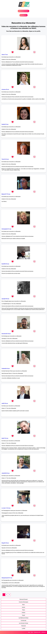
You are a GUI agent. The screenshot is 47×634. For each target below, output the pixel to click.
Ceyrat (23, 615)
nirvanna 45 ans (5, 89)
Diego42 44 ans (5, 543)
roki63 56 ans (5, 403)
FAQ (29, 632)
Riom (23, 604)
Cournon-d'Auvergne (23, 602)
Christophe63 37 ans (6, 229)
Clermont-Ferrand (23, 599)
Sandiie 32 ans (5, 124)
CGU (32, 632)
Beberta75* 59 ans (6, 194)
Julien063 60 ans (6, 473)
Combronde (23, 620)
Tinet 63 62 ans (5, 159)
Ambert (23, 612)
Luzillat (23, 628)
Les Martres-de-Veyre (23, 617)
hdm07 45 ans (5, 438)
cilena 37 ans (5, 54)
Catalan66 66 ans (6, 368)
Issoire (23, 607)
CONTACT (43, 632)
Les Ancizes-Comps (23, 623)
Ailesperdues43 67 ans (7, 577)
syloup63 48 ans (5, 298)
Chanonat (23, 625)
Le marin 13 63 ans (6, 508)
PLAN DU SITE (37, 632)
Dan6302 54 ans (5, 263)
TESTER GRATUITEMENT (23, 10)
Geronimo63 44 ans (6, 333)
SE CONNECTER (23, 15)
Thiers (23, 610)
